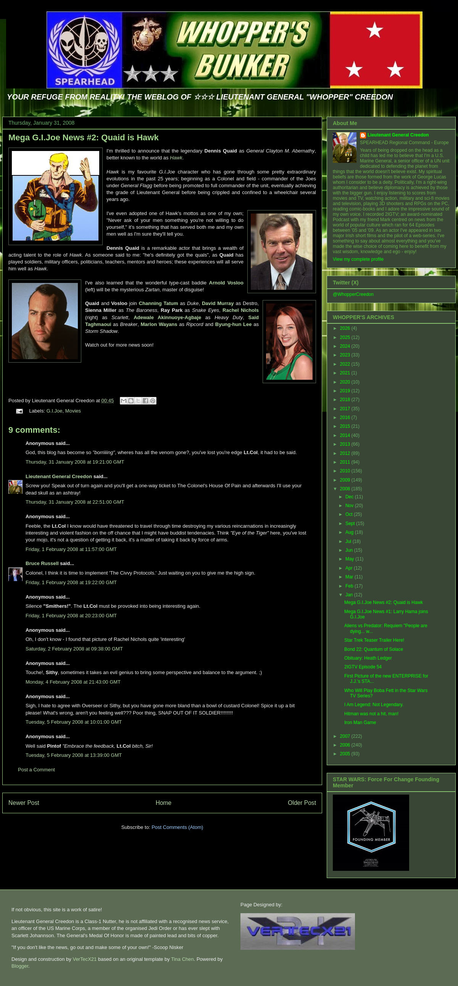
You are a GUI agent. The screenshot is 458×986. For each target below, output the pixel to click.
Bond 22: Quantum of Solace (373, 649)
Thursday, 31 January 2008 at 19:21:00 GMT (75, 462)
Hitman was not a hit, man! (371, 713)
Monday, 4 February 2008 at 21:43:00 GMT (73, 682)
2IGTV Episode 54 (363, 667)
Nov (350, 505)
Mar (350, 577)
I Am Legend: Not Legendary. (373, 704)
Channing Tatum (158, 303)
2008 (346, 488)
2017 (346, 408)
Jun (349, 550)
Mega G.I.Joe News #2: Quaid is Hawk (83, 137)
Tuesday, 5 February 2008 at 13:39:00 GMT (74, 755)
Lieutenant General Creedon (59, 476)
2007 (346, 736)
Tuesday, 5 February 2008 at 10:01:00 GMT (74, 722)
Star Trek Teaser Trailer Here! (374, 640)
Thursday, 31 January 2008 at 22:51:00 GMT (75, 502)
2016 (346, 417)
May (350, 559)
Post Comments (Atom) (177, 827)
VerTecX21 (85, 959)
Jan (349, 594)
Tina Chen (182, 959)
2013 (346, 444)
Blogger (19, 966)
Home (164, 803)
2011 (346, 462)
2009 (346, 480)
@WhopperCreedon (353, 294)
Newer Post (23, 803)
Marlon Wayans (159, 324)
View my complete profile (358, 259)
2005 (346, 753)
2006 (346, 745)
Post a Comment (36, 769)
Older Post (302, 803)
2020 (346, 382)
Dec (350, 496)
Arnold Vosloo (226, 283)
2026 (346, 328)
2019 (346, 390)
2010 (346, 471)
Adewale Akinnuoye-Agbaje (167, 317)
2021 (346, 373)
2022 (346, 364)
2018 (346, 399)
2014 (346, 435)
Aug (350, 532)
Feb (350, 586)
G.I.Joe (55, 411)
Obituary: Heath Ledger (368, 658)
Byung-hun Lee (233, 324)
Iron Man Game (360, 722)
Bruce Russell (42, 563)
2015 (346, 426)
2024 (346, 346)
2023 (346, 355)
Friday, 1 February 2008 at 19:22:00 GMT (71, 582)
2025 (346, 337)
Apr (349, 568)
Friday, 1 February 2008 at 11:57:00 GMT (71, 549)
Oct (349, 514)
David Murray (218, 303)
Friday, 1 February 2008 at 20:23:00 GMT (71, 615)
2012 (346, 453)
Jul (349, 541)
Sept (350, 523)
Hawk (176, 158)
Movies (73, 411)
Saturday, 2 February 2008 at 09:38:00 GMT (74, 649)
